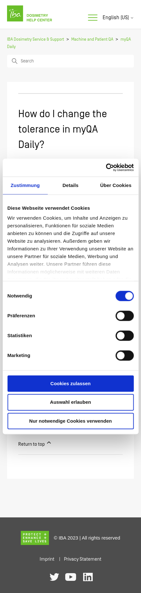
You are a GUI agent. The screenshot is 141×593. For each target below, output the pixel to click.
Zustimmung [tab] (25, 185)
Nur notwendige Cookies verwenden (70, 421)
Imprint (47, 559)
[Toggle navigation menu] (92, 17)
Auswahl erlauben (70, 402)
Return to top (35, 443)
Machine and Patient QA (92, 39)
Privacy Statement (82, 559)
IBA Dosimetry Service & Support (35, 39)
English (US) (118, 17)
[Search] (70, 61)
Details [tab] (71, 185)
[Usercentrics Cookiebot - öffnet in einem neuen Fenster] (106, 167)
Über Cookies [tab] (115, 185)
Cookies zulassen (71, 383)
